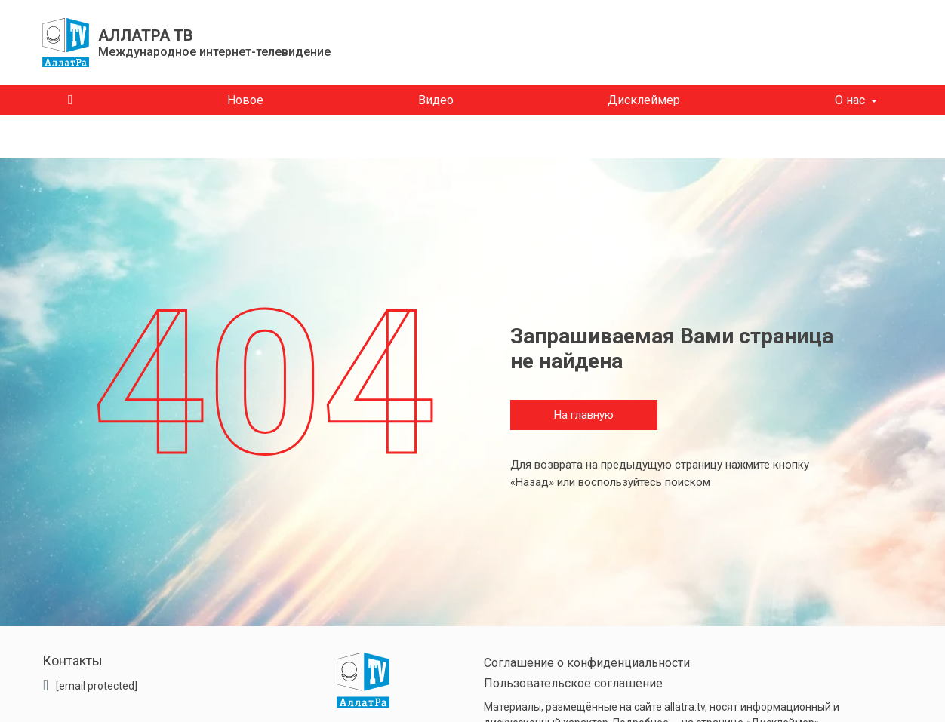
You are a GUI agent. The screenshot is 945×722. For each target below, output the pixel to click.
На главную (584, 415)
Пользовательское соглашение (573, 683)
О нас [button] (850, 100)
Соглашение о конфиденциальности (587, 663)
